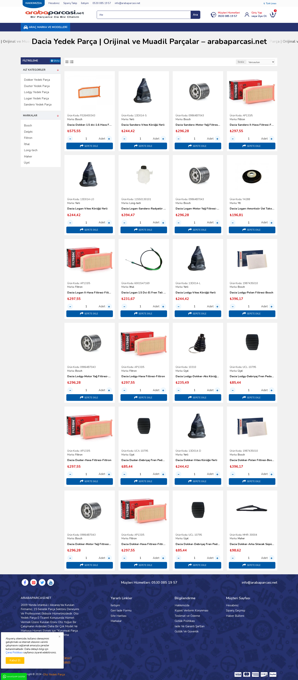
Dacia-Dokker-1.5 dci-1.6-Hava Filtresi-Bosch (89, 125)
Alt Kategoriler (34, 70)
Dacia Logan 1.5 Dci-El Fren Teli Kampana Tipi (143, 292)
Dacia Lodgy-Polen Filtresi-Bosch (251, 292)
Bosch (78, 119)
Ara (195, 15)
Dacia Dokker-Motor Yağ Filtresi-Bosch (89, 544)
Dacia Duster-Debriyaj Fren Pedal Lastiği (143, 460)
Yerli (131, 119)
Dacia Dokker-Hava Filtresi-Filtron (143, 544)
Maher (241, 538)
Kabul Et (15, 660)
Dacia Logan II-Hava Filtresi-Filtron (89, 292)
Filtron (241, 119)
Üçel (186, 371)
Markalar (30, 115)
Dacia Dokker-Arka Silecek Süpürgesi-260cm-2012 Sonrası (252, 544)
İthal (131, 287)
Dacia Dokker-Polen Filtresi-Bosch (252, 460)
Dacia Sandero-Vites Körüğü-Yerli (143, 125)
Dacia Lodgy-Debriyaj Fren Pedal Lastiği (252, 376)
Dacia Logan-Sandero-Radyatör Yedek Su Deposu (143, 208)
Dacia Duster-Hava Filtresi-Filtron (89, 460)
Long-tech (135, 203)
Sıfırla (56, 60)
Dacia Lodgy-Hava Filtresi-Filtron (143, 376)
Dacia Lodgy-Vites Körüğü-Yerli (196, 292)
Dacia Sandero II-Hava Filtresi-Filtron (252, 125)
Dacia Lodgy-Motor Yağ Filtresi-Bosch (89, 376)
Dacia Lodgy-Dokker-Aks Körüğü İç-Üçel (198, 376)
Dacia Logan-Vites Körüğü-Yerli (87, 208)
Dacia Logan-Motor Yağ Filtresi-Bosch (198, 208)
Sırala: (241, 61)
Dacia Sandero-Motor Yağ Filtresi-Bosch (198, 125)
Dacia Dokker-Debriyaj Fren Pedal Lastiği (198, 544)
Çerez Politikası (14, 652)
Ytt (239, 203)
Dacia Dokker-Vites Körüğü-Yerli (196, 460)
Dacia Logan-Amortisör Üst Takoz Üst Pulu (252, 208)
